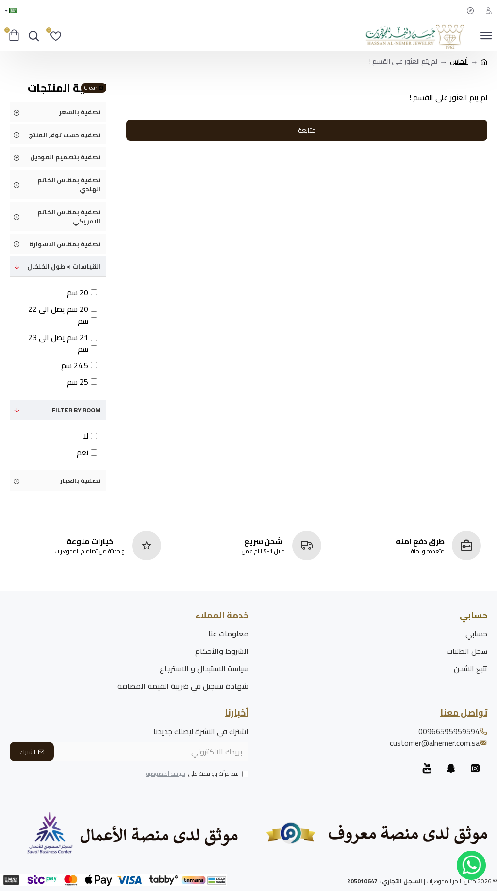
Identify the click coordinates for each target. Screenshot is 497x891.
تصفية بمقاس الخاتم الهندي (68, 184)
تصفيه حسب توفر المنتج (64, 134)
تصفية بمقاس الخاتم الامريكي (68, 216)
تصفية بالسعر (79, 112)
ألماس (459, 61)
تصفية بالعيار (80, 480)
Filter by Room (76, 410)
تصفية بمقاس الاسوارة (64, 244)
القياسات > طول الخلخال (63, 266)
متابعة (307, 130)
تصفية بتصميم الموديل (65, 157)
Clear (90, 88)
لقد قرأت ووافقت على (196, 774)
